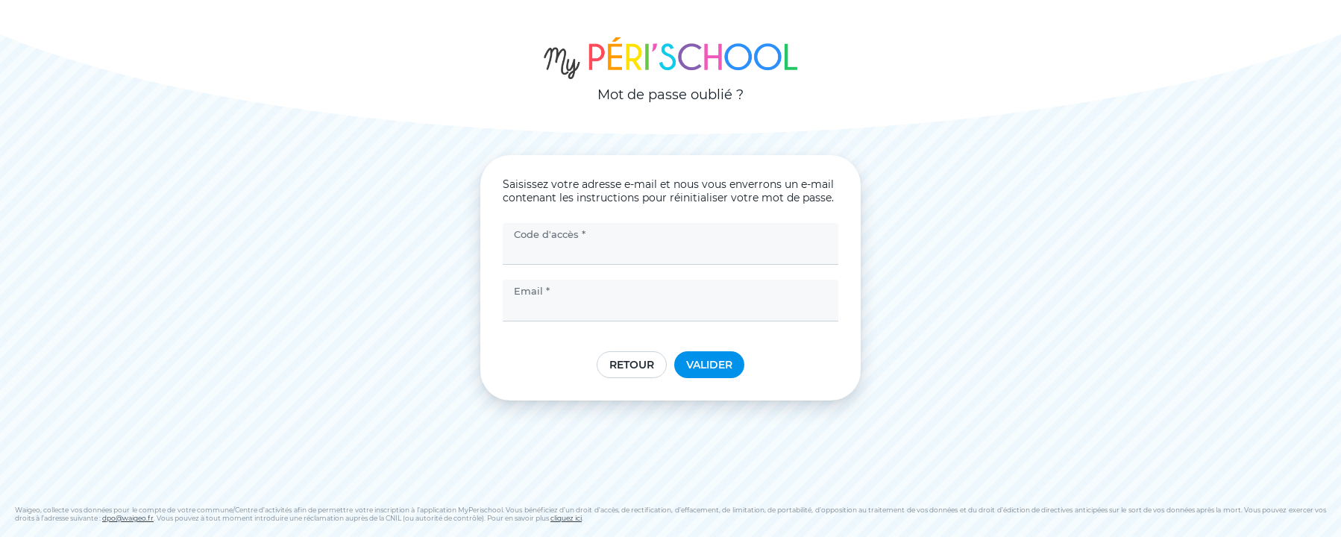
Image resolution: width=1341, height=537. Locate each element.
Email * (532, 291)
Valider (709, 364)
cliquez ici (566, 518)
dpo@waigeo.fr (128, 518)
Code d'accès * (549, 234)
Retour (631, 364)
